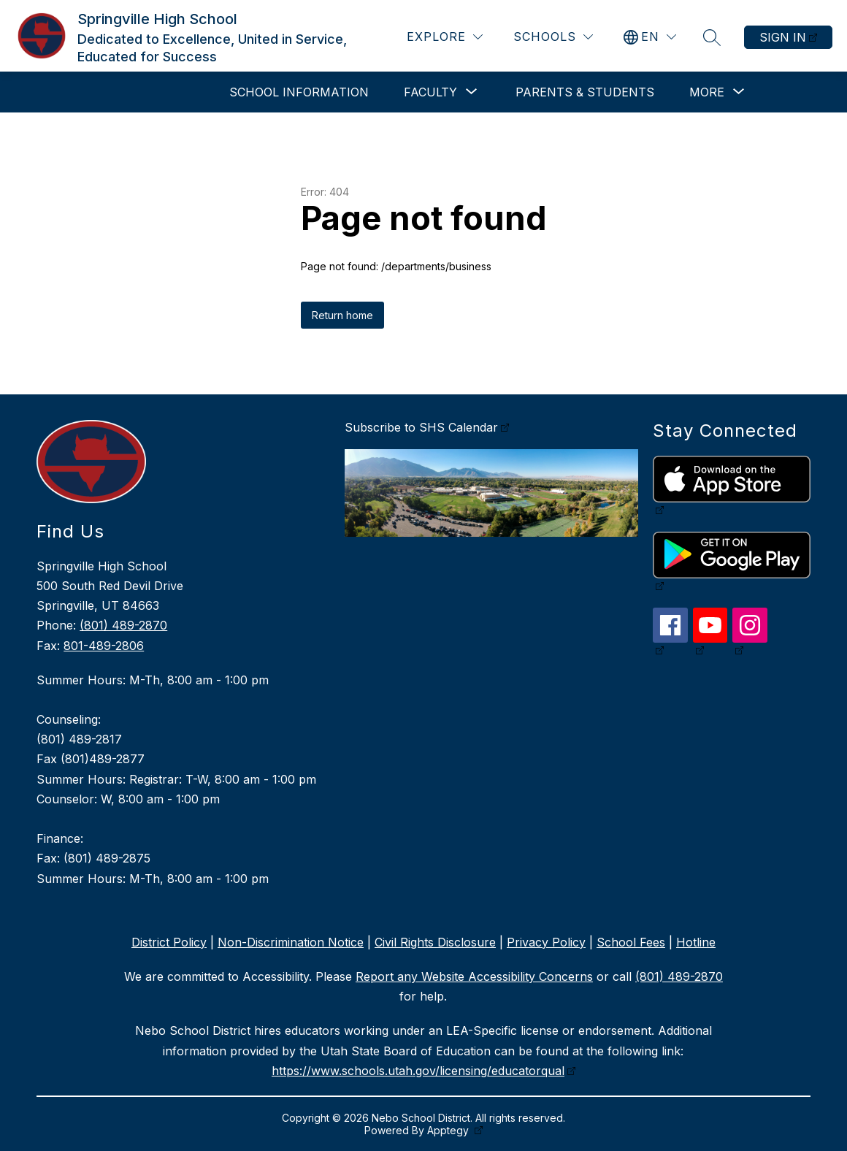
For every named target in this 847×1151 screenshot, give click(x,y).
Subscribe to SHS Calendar (421, 427)
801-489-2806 (104, 645)
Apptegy (449, 1130)
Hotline (696, 942)
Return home (342, 315)
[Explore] (444, 37)
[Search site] (712, 37)
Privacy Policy (546, 942)
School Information (299, 92)
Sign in (782, 37)
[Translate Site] (650, 37)
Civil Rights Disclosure (435, 942)
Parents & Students (585, 92)
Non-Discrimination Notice (291, 942)
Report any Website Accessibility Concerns (474, 976)
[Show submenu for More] (706, 92)
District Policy (169, 942)
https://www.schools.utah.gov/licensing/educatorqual (418, 1070)
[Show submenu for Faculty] (430, 92)
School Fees (631, 942)
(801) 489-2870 (123, 625)
